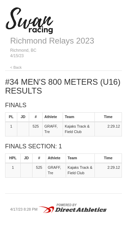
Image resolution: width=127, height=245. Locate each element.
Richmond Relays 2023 (52, 40)
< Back (16, 67)
